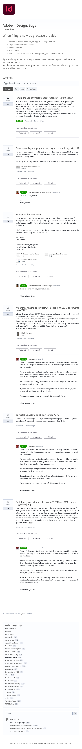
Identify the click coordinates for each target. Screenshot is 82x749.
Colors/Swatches (10, 652)
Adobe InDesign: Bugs (17, 723)
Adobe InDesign (14, 743)
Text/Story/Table (10, 701)
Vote (8, 104)
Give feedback (15, 719)
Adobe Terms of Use (53, 743)
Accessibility (9, 637)
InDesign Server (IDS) (12, 672)
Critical (52, 133)
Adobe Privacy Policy (66, 743)
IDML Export (9, 669)
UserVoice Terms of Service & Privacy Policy (33, 743)
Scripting (8, 692)
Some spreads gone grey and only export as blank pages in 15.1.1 (47, 148)
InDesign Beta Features (17, 731)
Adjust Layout (9, 640)
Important (37, 133)
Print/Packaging (10, 689)
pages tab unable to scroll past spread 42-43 (37, 414)
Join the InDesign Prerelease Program (19, 65)
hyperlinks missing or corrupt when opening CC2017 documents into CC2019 (47, 309)
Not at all (24, 133)
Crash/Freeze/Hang (11, 655)
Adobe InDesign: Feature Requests (21, 725)
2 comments (19, 265)
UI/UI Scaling (9, 704)
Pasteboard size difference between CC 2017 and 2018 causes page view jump (46, 503)
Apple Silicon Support (12, 643)
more (23, 249)
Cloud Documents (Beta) (13, 649)
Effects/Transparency (12, 660)
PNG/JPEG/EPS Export (12, 686)
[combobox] (39, 713)
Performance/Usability (12, 684)
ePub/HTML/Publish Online (14, 663)
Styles (7, 698)
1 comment (19, 171)
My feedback (31, 89)
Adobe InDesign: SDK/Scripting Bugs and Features (26, 728)
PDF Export (9, 681)
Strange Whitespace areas (28, 214)
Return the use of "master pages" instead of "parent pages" (44, 97)
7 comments (28, 121)
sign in (23, 614)
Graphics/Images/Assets (13, 666)
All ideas (8, 631)
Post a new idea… (11, 628)
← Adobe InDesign (9, 29)
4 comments (19, 527)
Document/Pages (39, 121)
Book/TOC (8, 646)
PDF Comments (10, 678)
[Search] (74, 713)
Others (7, 675)
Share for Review (10, 695)
